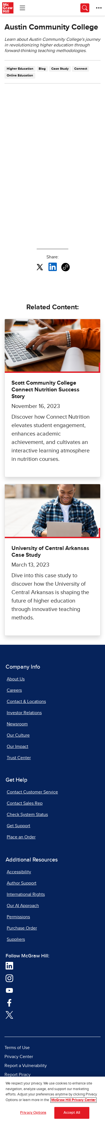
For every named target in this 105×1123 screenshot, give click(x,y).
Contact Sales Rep (25, 803)
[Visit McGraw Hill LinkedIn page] (9, 965)
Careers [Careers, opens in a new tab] (14, 690)
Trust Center (19, 758)
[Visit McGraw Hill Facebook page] (9, 1002)
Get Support (18, 826)
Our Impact (17, 746)
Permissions (18, 917)
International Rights (26, 894)
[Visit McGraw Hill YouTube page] (9, 990)
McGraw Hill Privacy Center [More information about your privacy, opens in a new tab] (73, 1100)
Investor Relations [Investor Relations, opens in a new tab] (24, 713)
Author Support (21, 883)
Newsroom (17, 724)
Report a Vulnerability (25, 1065)
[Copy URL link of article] (65, 267)
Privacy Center (18, 1056)
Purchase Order (22, 928)
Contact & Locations (26, 701)
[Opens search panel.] (84, 7)
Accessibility (19, 872)
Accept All (72, 1113)
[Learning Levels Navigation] (22, 7)
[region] (52, 1100)
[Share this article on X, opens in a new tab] (40, 267)
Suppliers (16, 939)
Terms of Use (17, 1047)
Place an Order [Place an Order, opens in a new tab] (21, 837)
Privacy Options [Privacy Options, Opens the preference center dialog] (33, 1113)
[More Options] (99, 8)
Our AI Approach (23, 905)
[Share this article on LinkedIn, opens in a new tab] (52, 267)
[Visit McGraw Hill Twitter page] (9, 1014)
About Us (16, 679)
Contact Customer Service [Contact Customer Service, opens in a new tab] (32, 792)
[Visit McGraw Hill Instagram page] (9, 978)
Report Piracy (17, 1074)
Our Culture (18, 735)
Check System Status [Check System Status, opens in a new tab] (27, 814)
